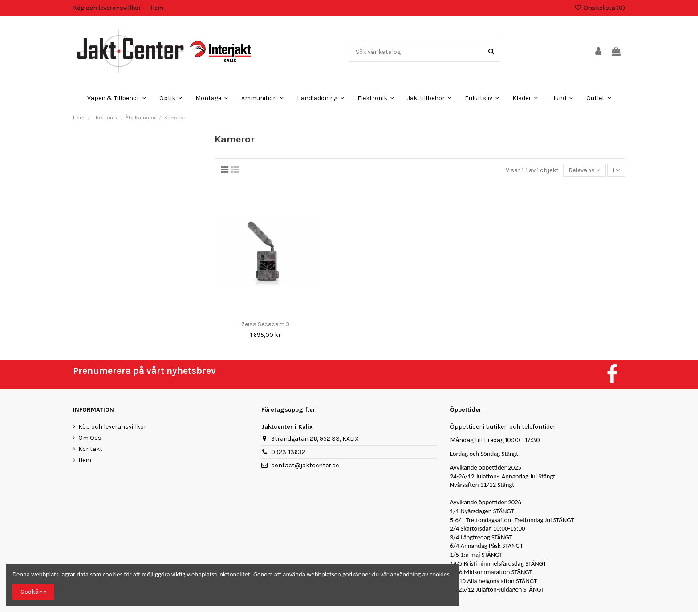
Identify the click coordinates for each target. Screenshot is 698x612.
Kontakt (90, 449)
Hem (156, 8)
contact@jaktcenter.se (305, 465)
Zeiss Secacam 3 (265, 324)
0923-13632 (288, 452)
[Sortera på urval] (584, 170)
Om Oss (89, 438)
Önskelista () (599, 8)
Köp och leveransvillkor (107, 8)
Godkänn (33, 592)
